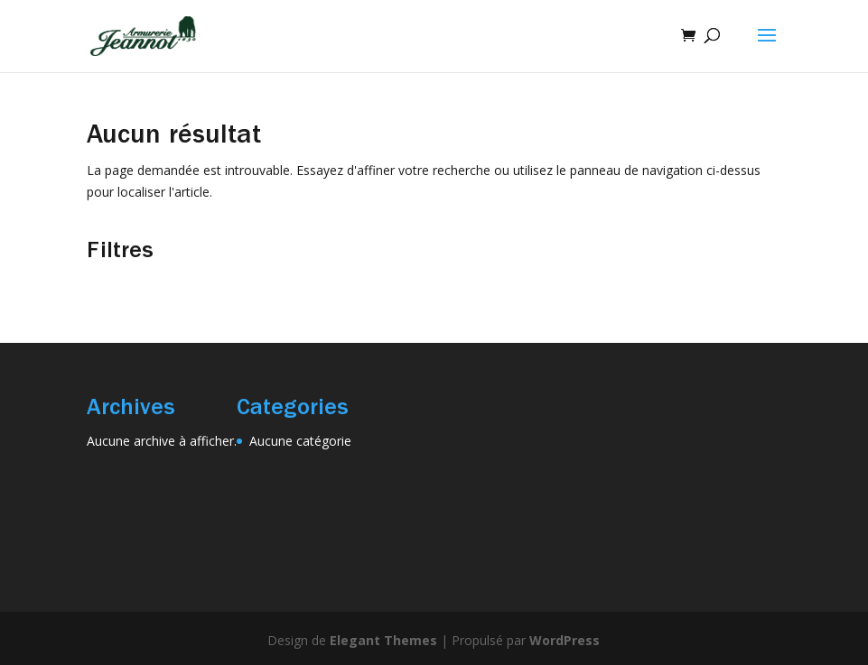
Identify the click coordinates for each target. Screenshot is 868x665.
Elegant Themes (383, 640)
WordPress (564, 640)
